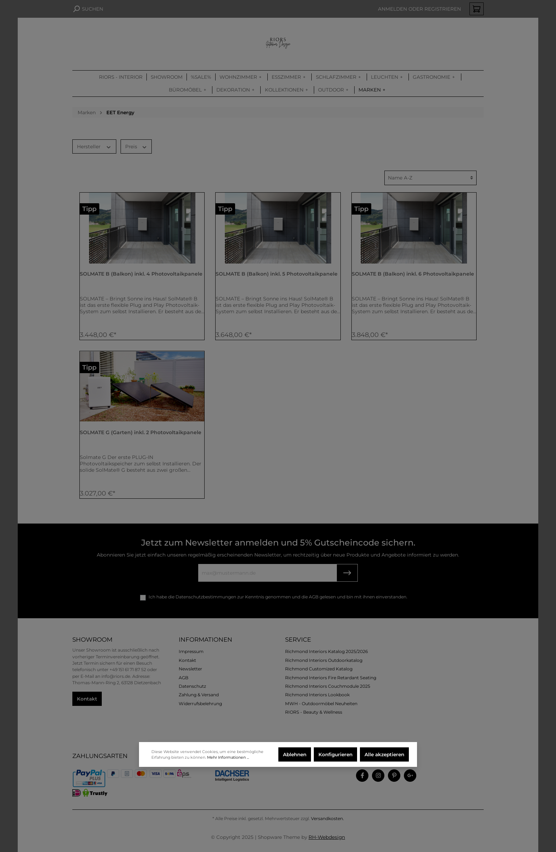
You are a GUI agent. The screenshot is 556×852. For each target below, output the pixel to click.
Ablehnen (294, 754)
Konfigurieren (335, 754)
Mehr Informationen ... (228, 757)
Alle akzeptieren (384, 754)
